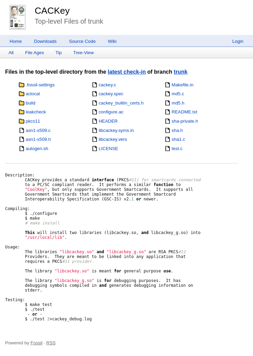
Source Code (82, 41)
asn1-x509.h (38, 139)
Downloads (45, 41)
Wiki (112, 41)
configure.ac (111, 111)
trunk (181, 72)
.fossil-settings (40, 84)
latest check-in (127, 72)
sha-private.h (185, 121)
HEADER (108, 121)
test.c (177, 148)
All (11, 52)
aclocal (33, 93)
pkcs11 (33, 121)
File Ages (34, 52)
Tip (58, 52)
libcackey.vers (113, 139)
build (30, 103)
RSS (50, 342)
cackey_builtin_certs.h (121, 103)
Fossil (36, 342)
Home (16, 41)
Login (237, 41)
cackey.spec (111, 93)
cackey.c (107, 84)
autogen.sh (37, 148)
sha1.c (178, 139)
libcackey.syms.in (116, 130)
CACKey (52, 10)
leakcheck (36, 111)
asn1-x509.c (38, 130)
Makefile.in (182, 84)
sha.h (177, 130)
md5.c (178, 93)
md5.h (178, 103)
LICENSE (108, 148)
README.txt (184, 111)
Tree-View (83, 52)
